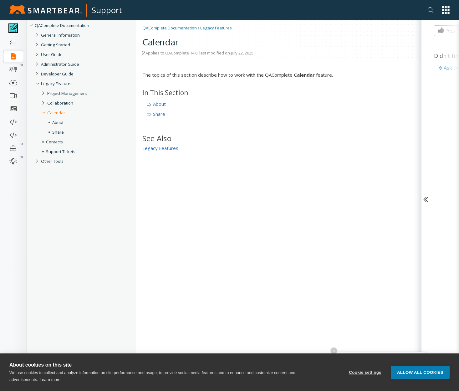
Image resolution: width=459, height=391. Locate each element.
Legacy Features (57, 83)
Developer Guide (57, 74)
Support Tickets (60, 151)
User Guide (52, 54)
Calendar (56, 113)
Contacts (54, 142)
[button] (446, 10)
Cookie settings (365, 372)
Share (58, 132)
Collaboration (60, 103)
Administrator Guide (60, 64)
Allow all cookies (420, 372)
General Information (60, 35)
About (58, 122)
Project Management (67, 93)
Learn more (50, 379)
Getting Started (55, 45)
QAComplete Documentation (62, 25)
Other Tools (52, 161)
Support (107, 10)
